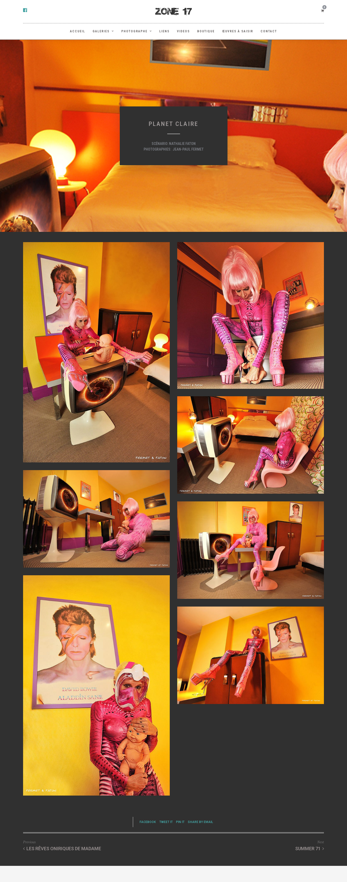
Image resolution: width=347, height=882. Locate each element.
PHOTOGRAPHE (134, 31)
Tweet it (166, 822)
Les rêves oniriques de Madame (62, 848)
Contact (269, 31)
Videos (183, 31)
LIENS (164, 31)
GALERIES (101, 31)
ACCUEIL (77, 31)
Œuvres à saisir (237, 31)
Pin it (180, 822)
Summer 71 (309, 848)
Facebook (148, 822)
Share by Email (200, 822)
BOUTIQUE (206, 31)
